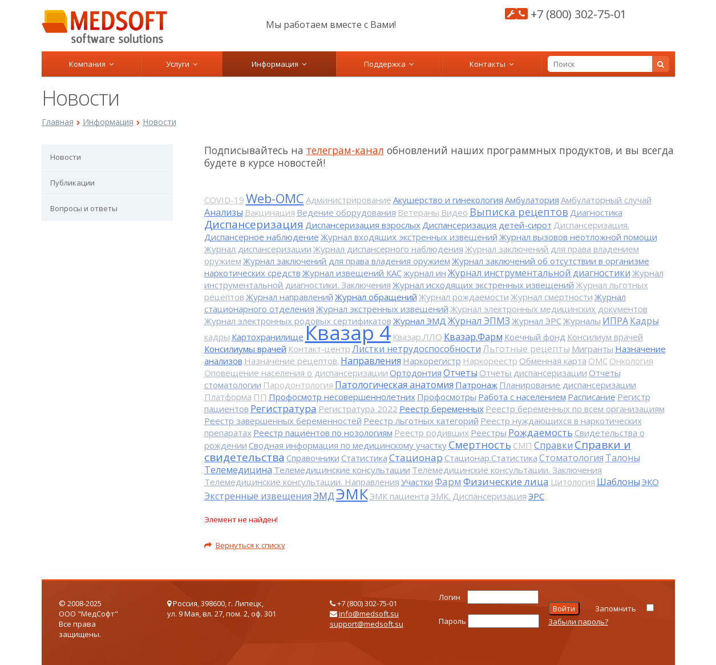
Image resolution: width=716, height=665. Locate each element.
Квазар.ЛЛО (417, 336)
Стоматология (571, 458)
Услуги (181, 64)
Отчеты (460, 372)
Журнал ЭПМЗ (479, 321)
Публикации (72, 183)
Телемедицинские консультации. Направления (301, 481)
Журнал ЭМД (419, 321)
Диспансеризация (254, 224)
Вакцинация (270, 212)
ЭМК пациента (399, 496)
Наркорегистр (432, 360)
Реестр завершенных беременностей (283, 420)
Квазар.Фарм (473, 337)
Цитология (573, 481)
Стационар (416, 457)
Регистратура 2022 (358, 408)
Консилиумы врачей (245, 348)
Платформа (228, 396)
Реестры (489, 432)
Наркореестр (490, 360)
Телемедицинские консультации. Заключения (507, 469)
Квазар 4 (348, 332)
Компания (91, 64)
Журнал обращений (376, 297)
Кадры (644, 321)
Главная (58, 121)
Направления (371, 360)
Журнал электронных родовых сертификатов (297, 321)
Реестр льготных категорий (421, 420)
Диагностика (596, 212)
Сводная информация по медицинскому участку (348, 445)
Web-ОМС (275, 198)
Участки (417, 481)
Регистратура (283, 408)
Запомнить (615, 608)
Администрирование (348, 199)
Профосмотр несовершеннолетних (342, 396)
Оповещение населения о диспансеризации (296, 372)
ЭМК (352, 493)
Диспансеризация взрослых (362, 225)
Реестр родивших (431, 432)
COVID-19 (224, 199)
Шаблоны (618, 481)
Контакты (491, 64)
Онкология (631, 360)
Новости (159, 121)
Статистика (364, 458)
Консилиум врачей (605, 336)
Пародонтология (298, 384)
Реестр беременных (441, 408)
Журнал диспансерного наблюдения (388, 249)
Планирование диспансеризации (567, 384)
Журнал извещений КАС (352, 273)
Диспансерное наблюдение (261, 237)
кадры (217, 336)
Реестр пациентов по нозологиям (323, 432)
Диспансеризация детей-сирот (487, 225)
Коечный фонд (534, 336)
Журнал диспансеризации (258, 249)
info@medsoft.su (369, 613)
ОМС (598, 360)
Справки (553, 445)
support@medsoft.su (366, 624)
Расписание (592, 396)
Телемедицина (238, 470)
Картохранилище (268, 336)
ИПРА (615, 321)
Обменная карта (552, 360)
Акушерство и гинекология (448, 199)
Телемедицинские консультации (342, 469)
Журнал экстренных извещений (382, 309)
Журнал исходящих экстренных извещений (483, 285)
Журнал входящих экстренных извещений (409, 237)
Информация (279, 64)
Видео (454, 212)
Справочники (312, 458)
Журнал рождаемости (464, 297)
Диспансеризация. (591, 225)
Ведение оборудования (346, 212)
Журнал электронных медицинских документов (549, 309)
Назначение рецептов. (291, 360)
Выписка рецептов (519, 212)
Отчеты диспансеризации (533, 372)
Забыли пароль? (578, 621)
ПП (260, 396)
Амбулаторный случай (606, 199)
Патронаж (476, 384)
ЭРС (536, 496)
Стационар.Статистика (490, 458)
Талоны (622, 458)
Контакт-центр (319, 348)
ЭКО (650, 481)
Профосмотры (446, 396)
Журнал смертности (552, 297)
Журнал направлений (289, 297)
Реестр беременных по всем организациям (575, 408)
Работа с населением (522, 396)
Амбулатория (532, 199)
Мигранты (592, 348)
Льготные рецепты (526, 348)
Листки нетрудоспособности (416, 348)
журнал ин (424, 273)
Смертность (479, 445)
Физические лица (506, 481)
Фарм (448, 481)
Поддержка (389, 64)
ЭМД (323, 496)
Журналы (582, 321)
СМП (522, 445)
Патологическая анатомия (394, 384)
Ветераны (418, 212)
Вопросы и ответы (84, 208)
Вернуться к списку (244, 545)
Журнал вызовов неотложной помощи (578, 237)
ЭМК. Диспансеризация (479, 496)
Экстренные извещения (258, 496)
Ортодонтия (416, 372)
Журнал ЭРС (536, 321)
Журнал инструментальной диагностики (539, 273)
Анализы (223, 212)
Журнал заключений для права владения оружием (346, 261)
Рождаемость (540, 432)
